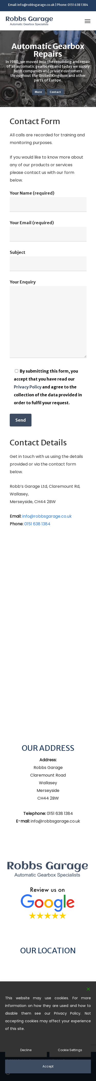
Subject (48, 260)
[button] (87, 20)
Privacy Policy (27, 386)
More (38, 91)
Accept (48, 1066)
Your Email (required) (48, 231)
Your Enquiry (48, 319)
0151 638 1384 (78, 5)
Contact (55, 91)
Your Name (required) (48, 201)
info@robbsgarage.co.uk (36, 5)
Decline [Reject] (25, 1050)
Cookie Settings (70, 1050)
